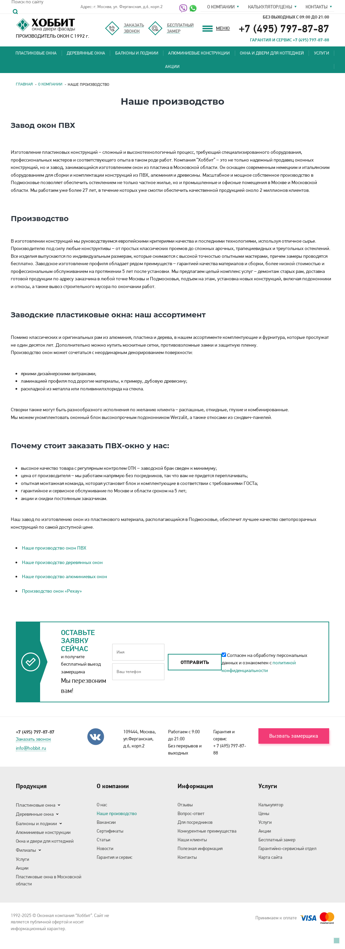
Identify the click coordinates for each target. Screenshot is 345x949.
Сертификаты (110, 831)
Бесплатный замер (276, 839)
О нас (102, 804)
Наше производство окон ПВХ (54, 548)
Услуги (321, 53)
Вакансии (106, 822)
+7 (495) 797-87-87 (284, 28)
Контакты (316, 6)
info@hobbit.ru (31, 748)
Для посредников (195, 822)
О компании (220, 6)
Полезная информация (200, 848)
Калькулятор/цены (270, 6)
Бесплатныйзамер (180, 28)
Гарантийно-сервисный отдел (287, 848)
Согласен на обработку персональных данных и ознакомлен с (264, 662)
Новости (105, 848)
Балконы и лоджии (136, 53)
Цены (263, 813)
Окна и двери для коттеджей (272, 53)
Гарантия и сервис (114, 857)
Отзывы (185, 804)
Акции (172, 66)
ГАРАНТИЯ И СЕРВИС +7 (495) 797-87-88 (289, 39)
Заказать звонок (33, 739)
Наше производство (117, 813)
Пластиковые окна (36, 53)
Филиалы (26, 850)
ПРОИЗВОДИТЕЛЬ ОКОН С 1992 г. (52, 28)
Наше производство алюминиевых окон (64, 576)
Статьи (103, 839)
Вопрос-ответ (191, 813)
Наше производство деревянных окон (62, 562)
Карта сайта (270, 857)
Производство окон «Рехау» (52, 591)
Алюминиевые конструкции (199, 53)
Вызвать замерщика (293, 736)
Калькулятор (270, 804)
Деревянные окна (86, 53)
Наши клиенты (192, 839)
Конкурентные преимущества (207, 831)
